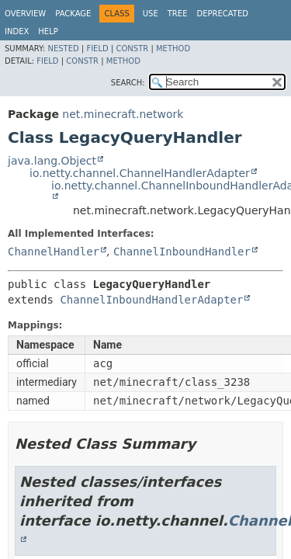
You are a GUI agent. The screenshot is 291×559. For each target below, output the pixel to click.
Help (47, 31)
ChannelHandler (53, 251)
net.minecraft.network (122, 114)
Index (17, 31)
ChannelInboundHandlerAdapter (151, 299)
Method (173, 48)
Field (97, 48)
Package (73, 13)
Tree (178, 13)
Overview (25, 13)
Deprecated (222, 13)
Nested (62, 48)
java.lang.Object (52, 161)
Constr (132, 48)
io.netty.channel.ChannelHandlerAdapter (139, 173)
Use (150, 13)
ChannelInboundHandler (182, 251)
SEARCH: (128, 82)
